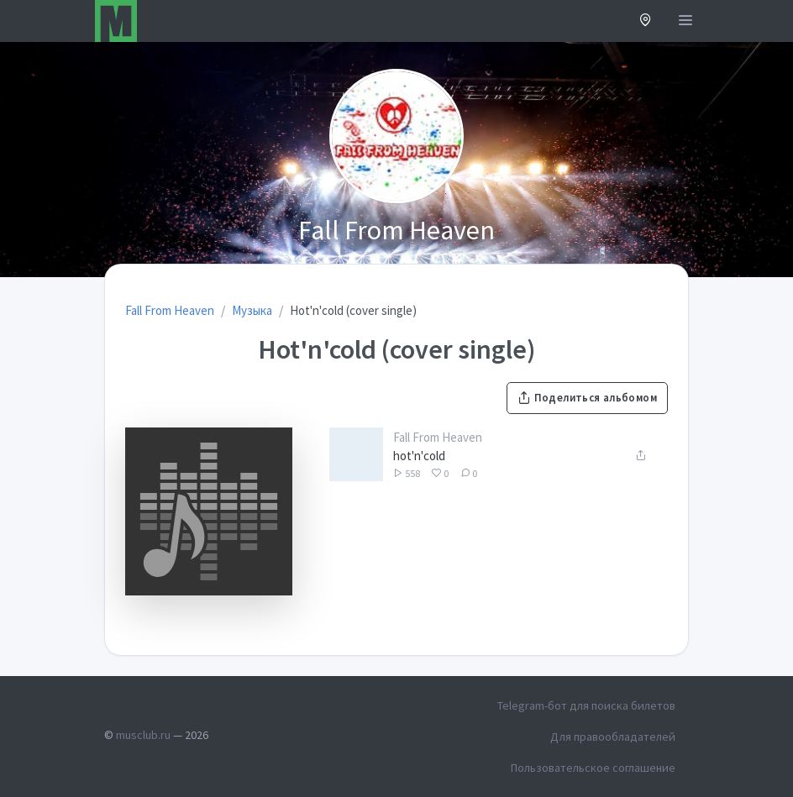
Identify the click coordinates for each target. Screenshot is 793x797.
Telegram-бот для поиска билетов (586, 705)
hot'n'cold (419, 456)
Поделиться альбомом (587, 398)
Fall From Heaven (437, 437)
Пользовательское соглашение (593, 767)
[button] (645, 21)
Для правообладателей (612, 736)
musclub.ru (143, 734)
